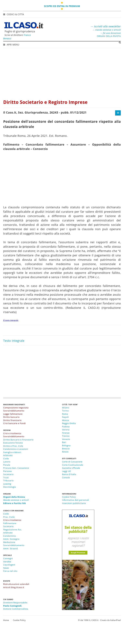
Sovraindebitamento (13, 545)
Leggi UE (66, 471)
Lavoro (6, 461)
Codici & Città (14, 14)
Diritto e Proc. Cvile (13, 445)
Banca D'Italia (69, 474)
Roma (65, 413)
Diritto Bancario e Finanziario (18, 439)
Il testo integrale (10, 320)
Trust (6, 477)
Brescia (66, 448)
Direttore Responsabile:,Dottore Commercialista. (16, 605)
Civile (6, 458)
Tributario (8, 480)
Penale (6, 464)
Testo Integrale (13, 341)
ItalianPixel (115, 620)
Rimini (65, 451)
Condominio (9, 535)
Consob (66, 477)
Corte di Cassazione (72, 461)
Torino (65, 410)
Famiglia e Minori (12, 452)
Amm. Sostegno (11, 538)
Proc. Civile (9, 516)
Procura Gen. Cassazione (16, 467)
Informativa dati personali (75, 500)
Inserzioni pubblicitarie (74, 503)
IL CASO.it (93, 620)
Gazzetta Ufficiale (71, 467)
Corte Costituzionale (72, 464)
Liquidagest (9, 564)
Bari (64, 442)
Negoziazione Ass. (12, 529)
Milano (65, 407)
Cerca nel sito (10, 571)
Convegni (8, 558)
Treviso (65, 435)
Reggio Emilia (69, 423)
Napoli (65, 417)
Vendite (7, 561)
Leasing (7, 483)
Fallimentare (9, 523)
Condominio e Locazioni (15, 449)
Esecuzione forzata (13, 442)
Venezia (66, 439)
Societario (8, 474)
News (6, 567)
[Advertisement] (62, 72)
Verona (65, 429)
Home (6, 620)
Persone (7, 471)
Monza (65, 420)
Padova (66, 426)
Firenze (66, 432)
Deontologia (9, 486)
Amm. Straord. (10, 548)
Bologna (66, 445)
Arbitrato (8, 455)
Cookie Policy (69, 496)
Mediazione (9, 542)
